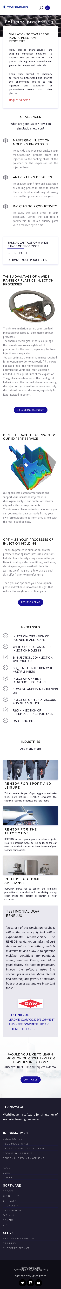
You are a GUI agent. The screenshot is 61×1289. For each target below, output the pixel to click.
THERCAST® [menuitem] (11, 1205)
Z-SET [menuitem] (7, 1225)
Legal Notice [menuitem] (12, 1138)
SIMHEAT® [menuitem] (9, 1200)
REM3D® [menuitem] (8, 1220)
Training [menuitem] (9, 1243)
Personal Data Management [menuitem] (23, 1158)
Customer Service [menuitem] (16, 1248)
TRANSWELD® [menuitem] (12, 1210)
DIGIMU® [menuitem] (8, 1215)
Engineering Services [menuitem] (19, 1238)
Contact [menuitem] (9, 1177)
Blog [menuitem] (6, 1172)
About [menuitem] (7, 1167)
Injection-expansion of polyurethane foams (31, 638)
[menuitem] (30, 1161)
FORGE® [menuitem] (8, 1191)
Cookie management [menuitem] (18, 1153)
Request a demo (30, 602)
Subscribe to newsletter (30, 1276)
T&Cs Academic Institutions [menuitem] (24, 1148)
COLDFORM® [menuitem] (11, 1195)
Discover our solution (30, 410)
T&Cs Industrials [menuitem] (16, 1143)
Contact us (30, 1079)
